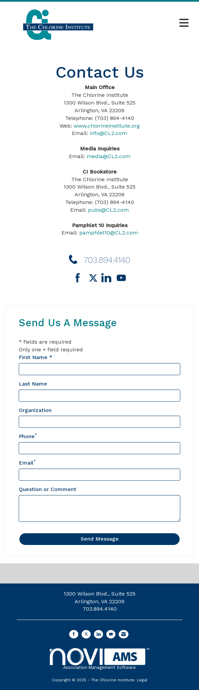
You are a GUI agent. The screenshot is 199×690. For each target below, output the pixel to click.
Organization (35, 410)
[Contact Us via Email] (123, 634)
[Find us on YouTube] (121, 278)
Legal (142, 680)
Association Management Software (99, 659)
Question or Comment (47, 489)
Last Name (33, 384)
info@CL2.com (108, 133)
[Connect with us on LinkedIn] (108, 278)
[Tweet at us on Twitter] (94, 278)
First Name (33, 357)
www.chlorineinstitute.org (107, 126)
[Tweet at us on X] (86, 634)
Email (26, 463)
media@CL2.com (108, 156)
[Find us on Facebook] (80, 278)
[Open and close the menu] (151, 23)
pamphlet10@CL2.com (108, 232)
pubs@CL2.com (108, 210)
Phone (27, 436)
